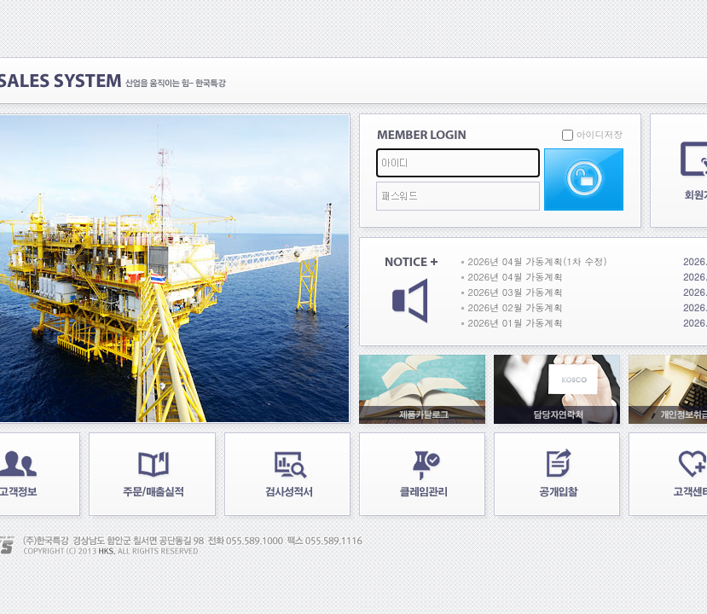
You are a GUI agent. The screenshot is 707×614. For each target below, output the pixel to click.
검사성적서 (287, 474)
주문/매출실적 (152, 474)
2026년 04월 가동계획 (516, 276)
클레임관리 (422, 474)
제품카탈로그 (422, 389)
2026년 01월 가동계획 (516, 322)
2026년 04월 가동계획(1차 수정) (537, 261)
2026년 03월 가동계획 (516, 292)
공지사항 (411, 292)
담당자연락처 (557, 389)
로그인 (583, 179)
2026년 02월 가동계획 (516, 307)
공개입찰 (557, 474)
